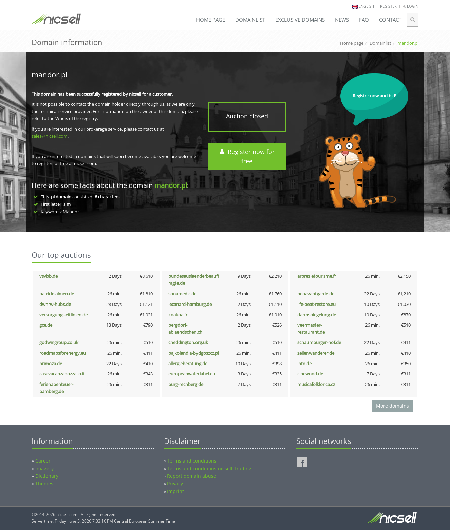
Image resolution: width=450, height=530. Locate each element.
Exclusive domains (300, 19)
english (366, 6)
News (342, 19)
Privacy (175, 483)
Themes (44, 483)
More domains (392, 406)
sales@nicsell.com (50, 136)
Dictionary (46, 476)
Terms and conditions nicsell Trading (209, 468)
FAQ (364, 19)
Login (410, 6)
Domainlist (250, 19)
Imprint (175, 491)
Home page (210, 19)
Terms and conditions (192, 460)
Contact (390, 19)
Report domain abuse (191, 476)
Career (43, 460)
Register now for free (247, 156)
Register (388, 6)
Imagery (44, 468)
